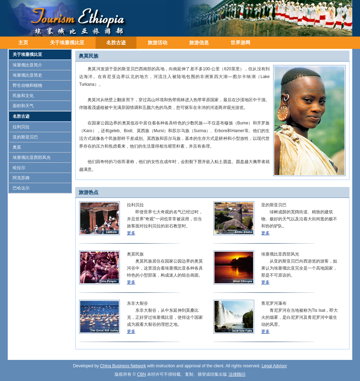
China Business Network (123, 365)
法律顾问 (237, 374)
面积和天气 (23, 105)
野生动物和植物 (27, 85)
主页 (23, 42)
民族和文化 (23, 95)
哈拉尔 (19, 167)
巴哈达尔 (21, 188)
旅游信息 (199, 42)
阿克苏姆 (21, 177)
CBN (141, 374)
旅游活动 (157, 42)
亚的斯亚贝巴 (25, 137)
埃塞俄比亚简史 (27, 75)
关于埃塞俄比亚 (67, 42)
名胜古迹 (116, 42)
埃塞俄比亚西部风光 (32, 157)
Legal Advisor (274, 365)
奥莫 (17, 147)
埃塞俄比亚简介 (27, 65)
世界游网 (240, 42)
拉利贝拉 (21, 126)
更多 (131, 233)
